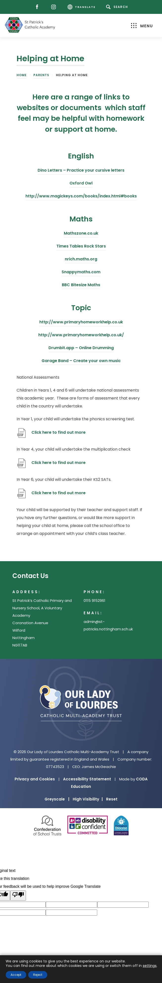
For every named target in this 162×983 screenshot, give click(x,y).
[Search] (118, 7)
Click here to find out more (58, 434)
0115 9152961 (94, 600)
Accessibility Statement (87, 779)
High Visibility (88, 799)
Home (22, 75)
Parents (41, 75)
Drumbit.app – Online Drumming (81, 348)
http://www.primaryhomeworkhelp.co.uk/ (81, 335)
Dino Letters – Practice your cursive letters (81, 171)
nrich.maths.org (81, 259)
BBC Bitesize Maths (81, 285)
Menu (142, 26)
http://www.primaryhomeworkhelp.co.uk (81, 322)
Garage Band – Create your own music (81, 361)
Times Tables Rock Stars (81, 246)
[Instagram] (54, 7)
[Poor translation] (18, 896)
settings (150, 965)
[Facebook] (38, 7)
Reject (37, 975)
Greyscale (57, 799)
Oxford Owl (81, 183)
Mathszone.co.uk (81, 234)
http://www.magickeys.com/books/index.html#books (81, 196)
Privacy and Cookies (35, 779)
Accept (16, 975)
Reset (111, 799)
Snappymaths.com (81, 272)
